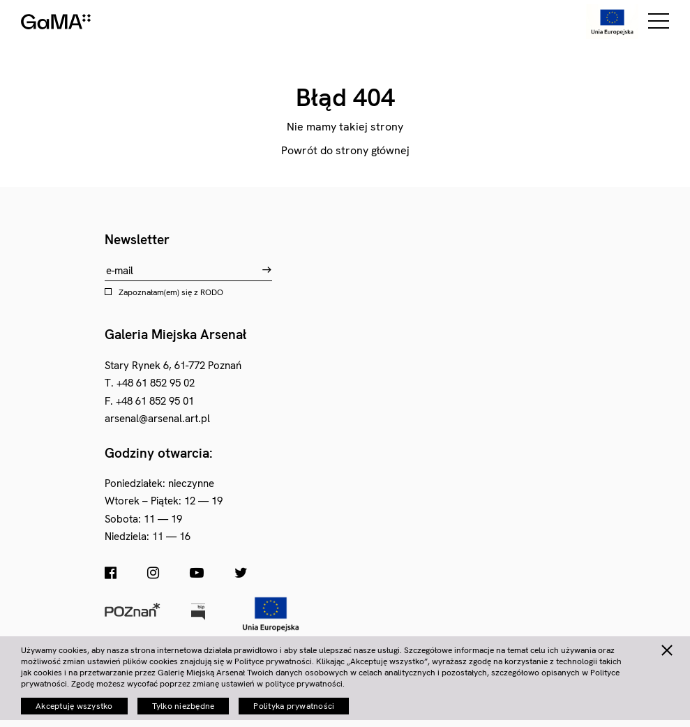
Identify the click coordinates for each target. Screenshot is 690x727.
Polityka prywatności (293, 706)
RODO (211, 292)
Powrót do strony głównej (345, 150)
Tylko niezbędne (183, 706)
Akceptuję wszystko (74, 706)
